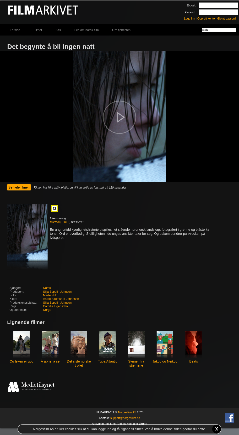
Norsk (47, 288)
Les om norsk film (86, 30)
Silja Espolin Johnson (57, 291)
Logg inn (189, 18)
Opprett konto (206, 18)
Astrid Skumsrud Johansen (61, 299)
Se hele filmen (19, 187)
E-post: (191, 5)
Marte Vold (50, 295)
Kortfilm (55, 222)
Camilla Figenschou (56, 306)
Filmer (37, 30)
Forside (15, 30)
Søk (58, 30)
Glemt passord (226, 18)
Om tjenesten (121, 30)
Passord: (190, 12)
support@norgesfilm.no (125, 418)
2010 (65, 222)
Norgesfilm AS (127, 412)
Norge (47, 310)
